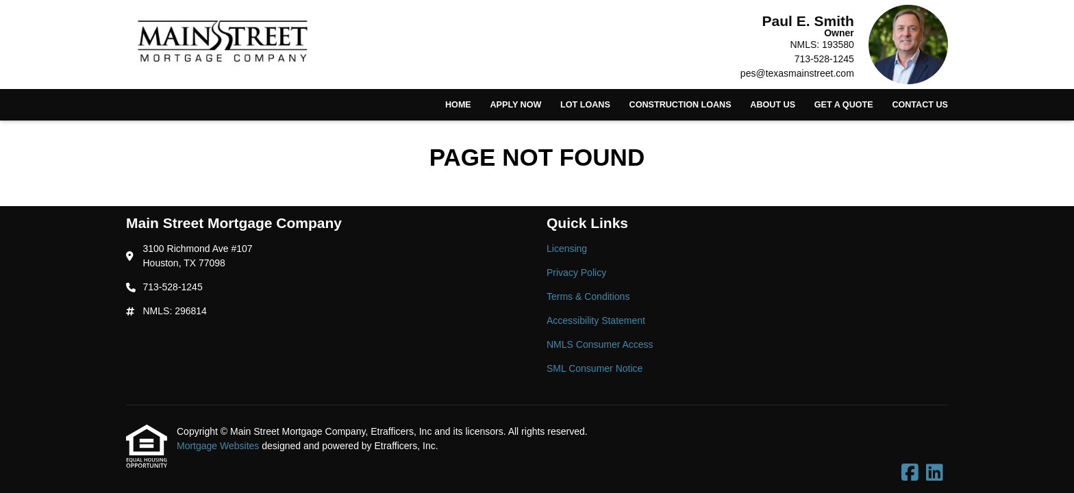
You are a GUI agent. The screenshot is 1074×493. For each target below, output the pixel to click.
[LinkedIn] (934, 473)
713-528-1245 (824, 58)
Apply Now (515, 105)
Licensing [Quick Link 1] (567, 248)
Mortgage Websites (219, 445)
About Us (772, 105)
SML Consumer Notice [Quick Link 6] (594, 368)
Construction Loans (680, 105)
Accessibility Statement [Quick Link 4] (596, 320)
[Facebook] (910, 473)
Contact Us (920, 105)
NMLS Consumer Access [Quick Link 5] (600, 344)
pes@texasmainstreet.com (797, 73)
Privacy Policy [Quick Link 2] (576, 272)
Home (458, 105)
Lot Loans (585, 105)
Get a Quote (843, 105)
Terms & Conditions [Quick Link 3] (588, 296)
